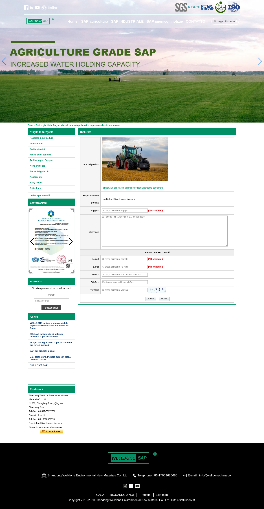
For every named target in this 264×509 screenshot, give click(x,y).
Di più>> (67, 316)
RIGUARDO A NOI (122, 494)
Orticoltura (35, 188)
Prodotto (145, 494)
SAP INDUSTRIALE (127, 21)
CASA (100, 494)
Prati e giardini (43, 125)
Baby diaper (36, 182)
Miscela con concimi (40, 154)
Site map (162, 494)
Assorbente (36, 177)
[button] (129, 119)
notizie (177, 21)
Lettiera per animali (40, 195)
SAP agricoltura (94, 21)
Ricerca (237, 21)
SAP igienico (157, 21)
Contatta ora (51, 431)
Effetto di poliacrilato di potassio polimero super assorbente (46, 335)
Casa (30, 125)
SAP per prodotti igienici (42, 351)
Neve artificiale (37, 166)
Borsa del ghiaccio (39, 171)
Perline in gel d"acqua (41, 160)
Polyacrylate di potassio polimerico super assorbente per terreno (132, 188)
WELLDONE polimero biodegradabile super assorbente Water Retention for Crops (49, 325)
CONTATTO (195, 21)
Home (72, 21)
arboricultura (36, 143)
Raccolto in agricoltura (41, 138)
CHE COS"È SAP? (39, 365)
